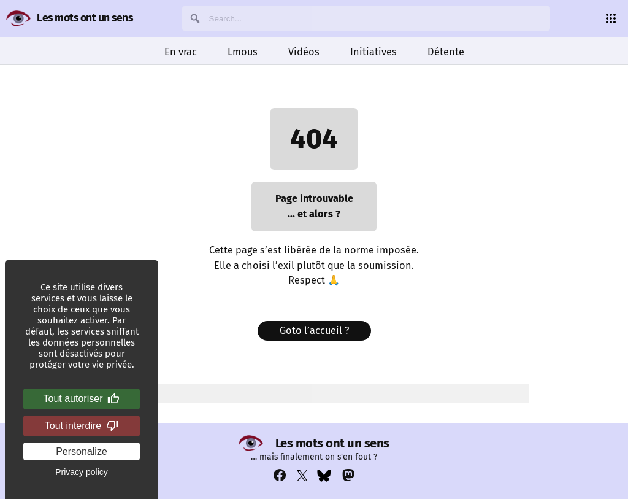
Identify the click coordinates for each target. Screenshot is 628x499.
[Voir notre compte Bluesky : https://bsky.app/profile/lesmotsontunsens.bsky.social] (324, 476)
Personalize (81, 451)
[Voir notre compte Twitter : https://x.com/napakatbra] (302, 475)
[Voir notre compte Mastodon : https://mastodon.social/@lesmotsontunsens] (348, 475)
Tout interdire (82, 426)
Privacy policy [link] (81, 472)
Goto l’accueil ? (314, 330)
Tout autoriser (82, 399)
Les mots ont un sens (84, 18)
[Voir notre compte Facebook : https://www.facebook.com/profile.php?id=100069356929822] (279, 475)
